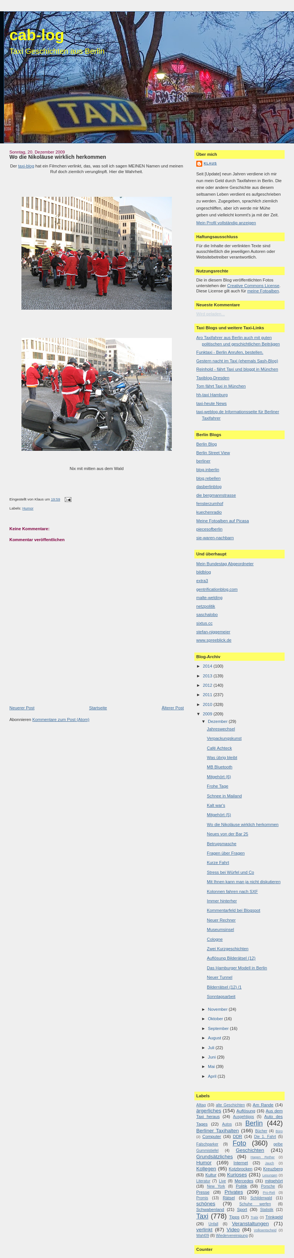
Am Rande (263, 1105)
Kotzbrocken (241, 1169)
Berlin (253, 1123)
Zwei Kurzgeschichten (228, 948)
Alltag (201, 1105)
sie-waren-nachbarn (215, 537)
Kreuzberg (273, 1169)
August (215, 1038)
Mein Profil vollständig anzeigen (226, 223)
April (213, 1076)
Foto (239, 1143)
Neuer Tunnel (219, 977)
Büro (279, 1131)
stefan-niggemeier (213, 632)
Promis (202, 1198)
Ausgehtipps (243, 1117)
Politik (241, 1186)
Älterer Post (173, 708)
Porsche (268, 1186)
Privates (233, 1192)
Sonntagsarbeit (221, 996)
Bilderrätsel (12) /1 (224, 987)
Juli (211, 1047)
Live (222, 1181)
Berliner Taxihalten (217, 1130)
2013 (208, 676)
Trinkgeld (274, 1217)
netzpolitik (205, 606)
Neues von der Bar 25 (227, 834)
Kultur (211, 1175)
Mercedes (244, 1181)
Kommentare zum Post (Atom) (60, 719)
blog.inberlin (207, 469)
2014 (208, 666)
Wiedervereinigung (232, 1236)
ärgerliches (208, 1110)
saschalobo (207, 614)
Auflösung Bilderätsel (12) (231, 958)
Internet (240, 1163)
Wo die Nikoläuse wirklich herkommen (57, 157)
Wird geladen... (210, 314)
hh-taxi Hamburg (212, 394)
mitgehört (274, 1181)
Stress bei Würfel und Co (230, 872)
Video (233, 1229)
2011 (208, 694)
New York (216, 1186)
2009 (208, 714)
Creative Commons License (253, 285)
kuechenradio (209, 512)
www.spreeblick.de (214, 640)
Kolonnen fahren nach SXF (232, 891)
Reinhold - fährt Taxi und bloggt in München (237, 369)
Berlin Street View (213, 452)
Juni (212, 1057)
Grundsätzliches (214, 1156)
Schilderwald (261, 1198)
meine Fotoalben (263, 291)
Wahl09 (202, 1236)
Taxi (202, 1216)
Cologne (215, 939)
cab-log (36, 35)
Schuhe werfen (255, 1204)
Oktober (216, 1018)
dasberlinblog (208, 486)
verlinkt (204, 1229)
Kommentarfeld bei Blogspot (233, 910)
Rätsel (229, 1198)
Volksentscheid (265, 1230)
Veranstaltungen (250, 1223)
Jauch (269, 1163)
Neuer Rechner (221, 920)
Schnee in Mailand (224, 796)
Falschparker (207, 1144)
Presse (202, 1192)
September (219, 1028)
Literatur (203, 1181)
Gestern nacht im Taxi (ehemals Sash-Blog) (237, 361)
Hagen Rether (263, 1157)
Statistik (267, 1210)
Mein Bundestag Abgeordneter (225, 563)
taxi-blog (26, 166)
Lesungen (269, 1175)
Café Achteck (219, 748)
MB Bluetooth (219, 767)
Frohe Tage (217, 786)
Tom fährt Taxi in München (221, 386)
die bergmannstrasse (216, 495)
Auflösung (245, 1111)
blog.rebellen (208, 478)
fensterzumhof (209, 503)
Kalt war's (216, 805)
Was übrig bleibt (222, 757)
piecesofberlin (209, 529)
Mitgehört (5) (219, 814)
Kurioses (237, 1174)
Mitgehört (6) (219, 776)
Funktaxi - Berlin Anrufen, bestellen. (229, 352)
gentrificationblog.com (217, 589)
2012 (208, 685)
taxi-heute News (211, 403)
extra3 (202, 580)
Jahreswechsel (221, 729)
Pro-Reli (269, 1192)
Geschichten (250, 1150)
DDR (237, 1136)
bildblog (203, 572)
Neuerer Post (22, 708)
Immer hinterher (222, 901)
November (218, 1009)
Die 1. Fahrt (265, 1137)
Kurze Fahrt (218, 862)
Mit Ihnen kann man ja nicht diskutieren (243, 881)
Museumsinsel (220, 929)
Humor (27, 508)
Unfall (213, 1224)
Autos (227, 1124)
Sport (242, 1209)
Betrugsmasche (221, 843)
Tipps (234, 1217)
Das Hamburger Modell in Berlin (237, 968)
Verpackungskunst (224, 738)
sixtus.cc (204, 623)
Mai (212, 1066)
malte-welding (209, 597)
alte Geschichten (230, 1105)
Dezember (218, 721)
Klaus (210, 163)
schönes (205, 1203)
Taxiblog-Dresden (212, 378)
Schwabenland (210, 1209)
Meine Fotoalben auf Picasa (222, 521)
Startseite (98, 708)
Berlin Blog (206, 444)
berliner (203, 461)
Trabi (254, 1217)
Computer (211, 1136)
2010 (208, 704)
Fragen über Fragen (225, 853)
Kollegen (206, 1168)
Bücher (261, 1131)
